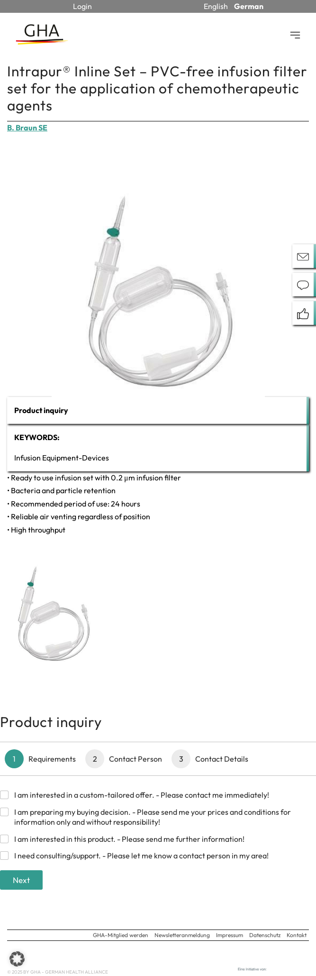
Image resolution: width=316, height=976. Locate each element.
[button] (17, 959)
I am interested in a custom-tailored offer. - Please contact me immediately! (141, 795)
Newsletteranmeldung (182, 935)
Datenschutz (264, 935)
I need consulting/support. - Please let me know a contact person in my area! (141, 855)
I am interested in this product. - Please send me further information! (129, 839)
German (248, 6)
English (216, 6)
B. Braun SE (27, 127)
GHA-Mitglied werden (120, 935)
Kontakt (297, 935)
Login (82, 6)
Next (21, 880)
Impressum (229, 935)
